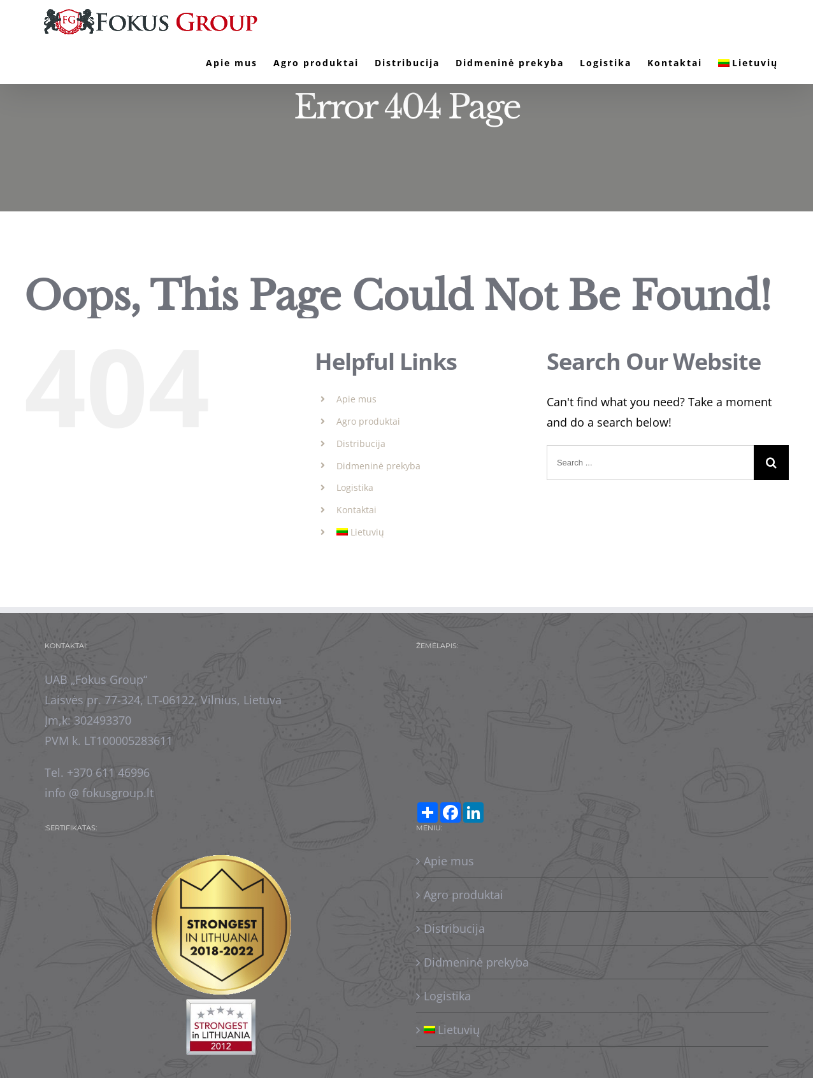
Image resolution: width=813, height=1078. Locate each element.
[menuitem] (231, 63)
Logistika (354, 487)
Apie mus (356, 399)
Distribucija (360, 443)
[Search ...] (650, 462)
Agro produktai (368, 421)
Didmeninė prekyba (378, 466)
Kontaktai (356, 510)
